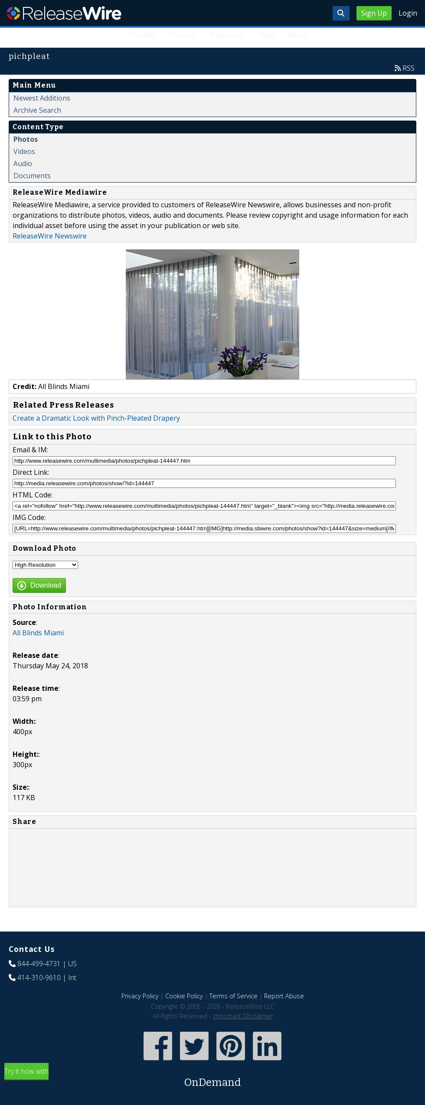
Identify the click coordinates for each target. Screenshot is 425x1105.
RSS (408, 68)
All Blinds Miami (38, 633)
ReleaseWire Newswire (50, 236)
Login (408, 13)
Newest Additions (41, 98)
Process (183, 34)
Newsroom (227, 34)
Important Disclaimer (243, 1016)
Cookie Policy (184, 996)
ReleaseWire (64, 13)
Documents (32, 175)
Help (267, 34)
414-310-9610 (39, 977)
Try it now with (212, 1078)
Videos (24, 151)
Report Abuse (284, 996)
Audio (22, 163)
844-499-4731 (39, 963)
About (298, 34)
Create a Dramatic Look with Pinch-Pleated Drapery (96, 418)
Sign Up (374, 13)
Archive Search (37, 110)
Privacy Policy (140, 996)
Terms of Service (233, 996)
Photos (25, 139)
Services (143, 34)
